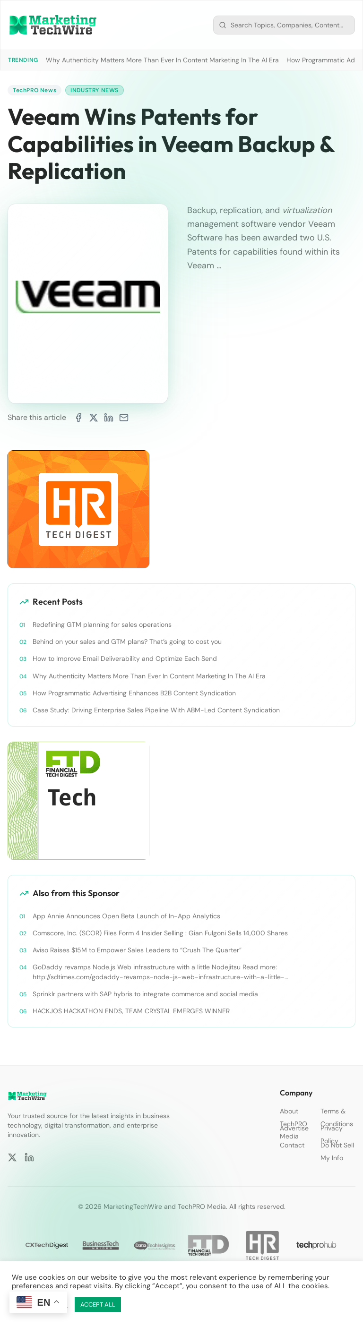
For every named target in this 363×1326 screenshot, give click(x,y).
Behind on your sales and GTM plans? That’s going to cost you (127, 641)
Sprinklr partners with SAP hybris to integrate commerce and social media (145, 994)
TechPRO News (34, 90)
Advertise (294, 1128)
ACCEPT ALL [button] (97, 1304)
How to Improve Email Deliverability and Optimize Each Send (125, 658)
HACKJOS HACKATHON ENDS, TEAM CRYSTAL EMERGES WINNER (131, 1011)
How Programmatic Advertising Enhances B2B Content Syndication (134, 693)
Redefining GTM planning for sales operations (102, 624)
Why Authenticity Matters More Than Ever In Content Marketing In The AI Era (162, 60)
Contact (292, 1145)
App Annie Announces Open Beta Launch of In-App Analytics (126, 916)
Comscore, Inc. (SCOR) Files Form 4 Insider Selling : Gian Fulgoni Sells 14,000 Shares (160, 933)
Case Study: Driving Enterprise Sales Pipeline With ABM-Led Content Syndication (156, 710)
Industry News (94, 90)
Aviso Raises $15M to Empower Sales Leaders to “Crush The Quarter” (137, 950)
